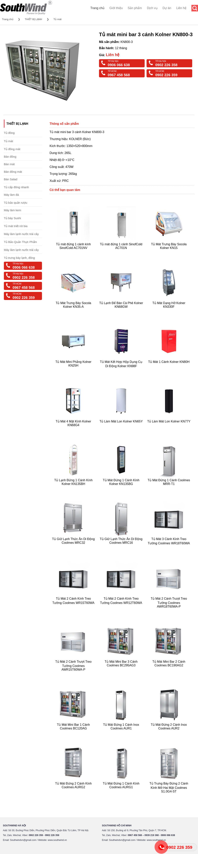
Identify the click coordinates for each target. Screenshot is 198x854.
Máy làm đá (11, 194)
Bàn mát (9, 164)
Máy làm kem (12, 210)
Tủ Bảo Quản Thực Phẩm (20, 242)
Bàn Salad (10, 179)
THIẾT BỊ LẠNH (33, 19)
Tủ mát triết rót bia (15, 226)
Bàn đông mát (13, 171)
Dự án (167, 8)
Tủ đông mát (12, 149)
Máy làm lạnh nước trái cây (21, 234)
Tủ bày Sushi (12, 218)
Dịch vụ (152, 8)
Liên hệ (181, 8)
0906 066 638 (119, 65)
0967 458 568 (119, 75)
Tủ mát (57, 19)
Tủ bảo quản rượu (15, 202)
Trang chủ (97, 8)
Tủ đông (9, 132)
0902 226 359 (166, 75)
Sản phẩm (135, 8)
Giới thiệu (116, 8)
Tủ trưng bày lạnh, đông (19, 257)
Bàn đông (10, 156)
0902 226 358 (166, 65)
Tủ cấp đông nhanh (16, 187)
